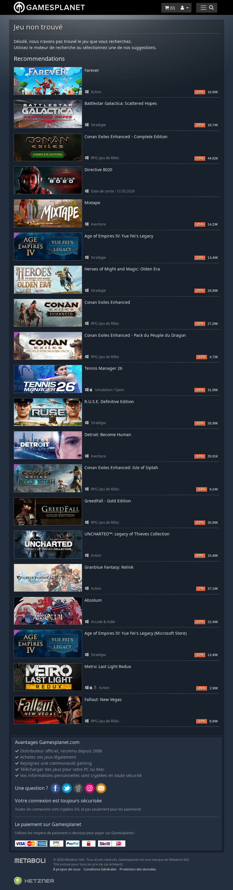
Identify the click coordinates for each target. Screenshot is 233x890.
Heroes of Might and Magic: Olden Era (122, 269)
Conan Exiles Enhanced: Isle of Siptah (121, 467)
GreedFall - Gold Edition (107, 501)
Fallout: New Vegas (103, 699)
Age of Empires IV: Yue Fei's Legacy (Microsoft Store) (135, 633)
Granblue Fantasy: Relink (108, 567)
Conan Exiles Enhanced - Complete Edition (126, 136)
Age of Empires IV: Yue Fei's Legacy (118, 236)
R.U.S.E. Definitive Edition (109, 401)
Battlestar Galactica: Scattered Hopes (120, 103)
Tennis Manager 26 (103, 368)
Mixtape (92, 202)
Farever (91, 70)
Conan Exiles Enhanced (107, 302)
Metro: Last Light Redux (107, 666)
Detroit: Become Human (107, 434)
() (170, 8)
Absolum (93, 600)
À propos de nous (66, 869)
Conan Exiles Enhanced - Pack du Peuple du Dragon (135, 335)
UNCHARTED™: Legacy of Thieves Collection (127, 534)
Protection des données (138, 869)
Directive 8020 (98, 169)
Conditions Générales (100, 869)
